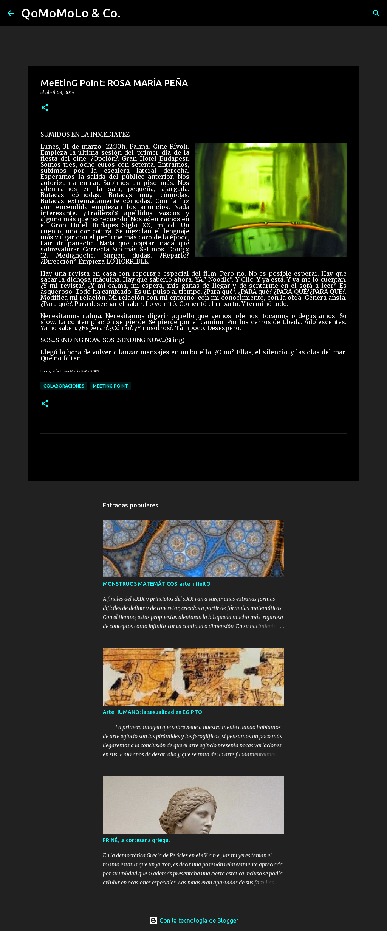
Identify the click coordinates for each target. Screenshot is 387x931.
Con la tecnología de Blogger (193, 920)
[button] (45, 108)
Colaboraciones (63, 385)
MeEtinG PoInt (110, 385)
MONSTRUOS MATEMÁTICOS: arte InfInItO (157, 584)
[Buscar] (131, 13)
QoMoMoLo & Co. (71, 13)
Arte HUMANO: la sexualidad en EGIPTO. (153, 712)
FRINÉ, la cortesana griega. (136, 840)
